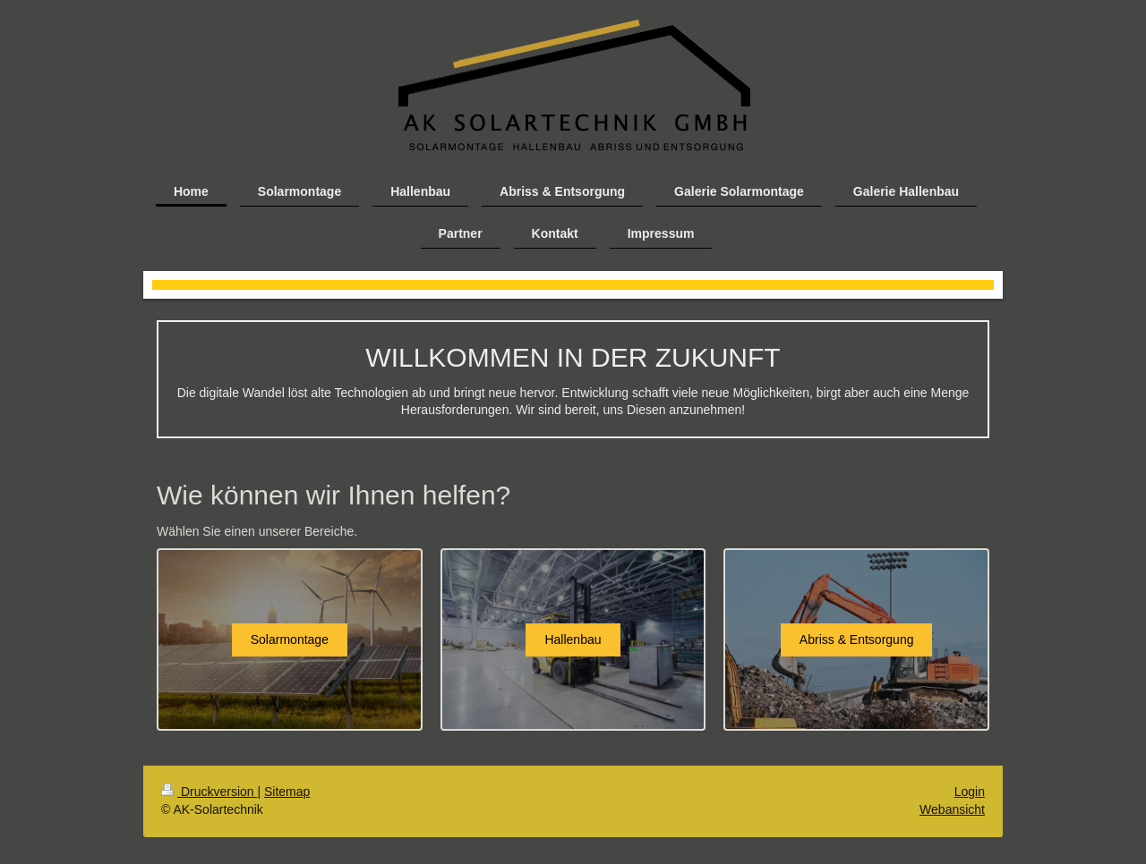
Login (969, 791)
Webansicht (952, 809)
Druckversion (209, 791)
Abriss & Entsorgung (857, 639)
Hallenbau (572, 639)
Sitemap (287, 791)
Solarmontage (290, 639)
